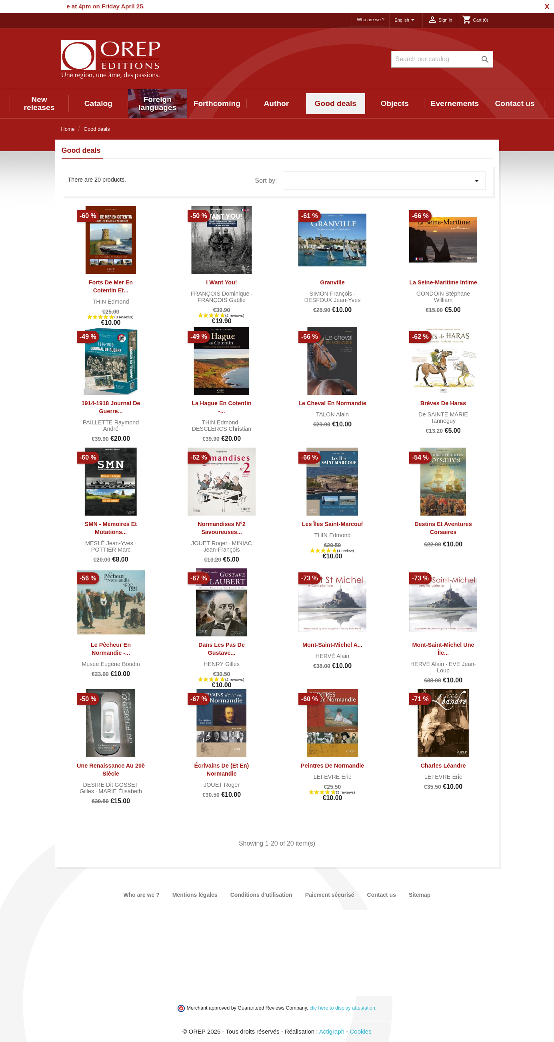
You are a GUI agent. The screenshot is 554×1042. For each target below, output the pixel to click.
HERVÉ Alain (333, 656)
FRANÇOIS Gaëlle (222, 300)
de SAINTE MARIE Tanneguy (443, 417)
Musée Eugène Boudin (111, 664)
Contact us (514, 103)
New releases (39, 103)
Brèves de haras (443, 403)
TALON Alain (332, 414)
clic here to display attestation (342, 1008)
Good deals (335, 103)
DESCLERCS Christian (222, 429)
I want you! (221, 282)
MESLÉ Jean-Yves (110, 543)
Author (276, 103)
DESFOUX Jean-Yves (332, 300)
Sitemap (419, 895)
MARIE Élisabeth (120, 791)
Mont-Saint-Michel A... (332, 645)
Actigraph (331, 1031)
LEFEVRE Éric (332, 777)
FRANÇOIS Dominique (220, 293)
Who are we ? (370, 19)
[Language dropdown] (406, 20)
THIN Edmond (110, 301)
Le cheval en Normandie (332, 403)
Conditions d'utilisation (261, 895)
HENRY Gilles (222, 664)
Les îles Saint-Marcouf (332, 524)
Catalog (98, 103)
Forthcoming (217, 103)
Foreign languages (157, 103)
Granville (332, 282)
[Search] (442, 59)
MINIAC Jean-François (227, 546)
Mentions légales (195, 895)
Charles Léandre (443, 765)
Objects (394, 103)
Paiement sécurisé (329, 895)
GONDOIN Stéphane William (443, 296)
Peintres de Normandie (332, 765)
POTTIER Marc (110, 549)
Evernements (455, 103)
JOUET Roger (210, 543)
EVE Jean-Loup (456, 667)
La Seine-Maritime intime (443, 282)
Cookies (361, 1031)
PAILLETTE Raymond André (111, 425)
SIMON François (332, 293)
